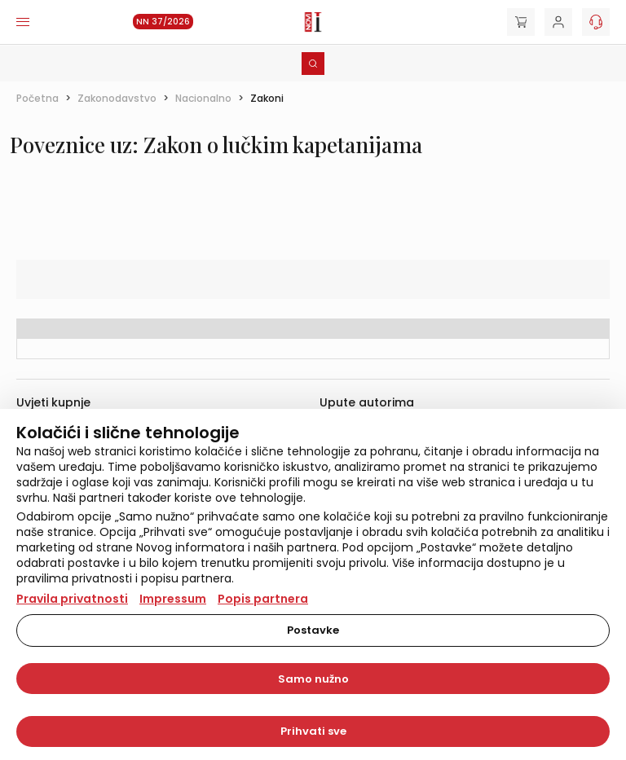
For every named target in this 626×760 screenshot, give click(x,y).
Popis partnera (263, 599)
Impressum (172, 599)
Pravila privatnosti (72, 599)
